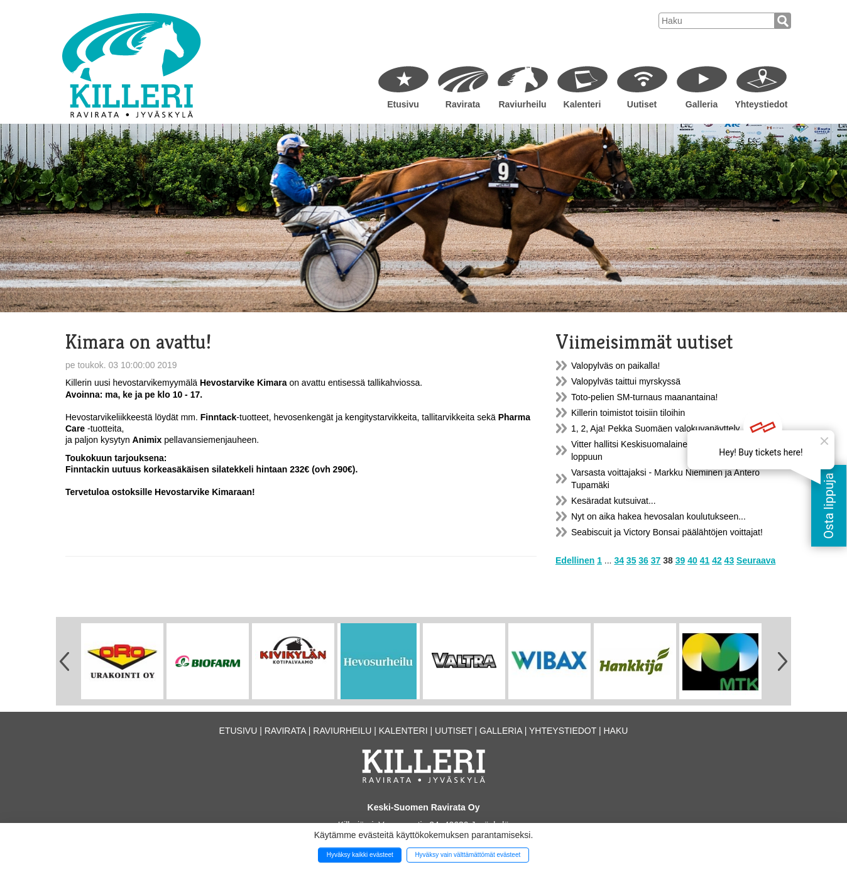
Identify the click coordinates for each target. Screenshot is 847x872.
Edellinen (574, 560)
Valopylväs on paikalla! (615, 366)
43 (729, 560)
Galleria (702, 104)
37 (656, 560)
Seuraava (755, 560)
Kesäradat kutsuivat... (613, 501)
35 (631, 560)
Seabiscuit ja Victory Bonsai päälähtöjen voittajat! (667, 532)
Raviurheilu (522, 104)
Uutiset (642, 104)
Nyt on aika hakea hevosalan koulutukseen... (658, 516)
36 (643, 560)
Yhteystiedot (761, 104)
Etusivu (403, 104)
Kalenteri (582, 104)
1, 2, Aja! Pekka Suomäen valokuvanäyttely (655, 428)
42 (717, 560)
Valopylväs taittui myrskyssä (625, 381)
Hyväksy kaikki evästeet (360, 854)
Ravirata (462, 104)
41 (705, 560)
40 (692, 560)
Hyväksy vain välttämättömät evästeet (467, 854)
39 (680, 560)
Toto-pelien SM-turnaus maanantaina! (644, 397)
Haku (615, 731)
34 (619, 560)
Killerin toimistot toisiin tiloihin (628, 413)
